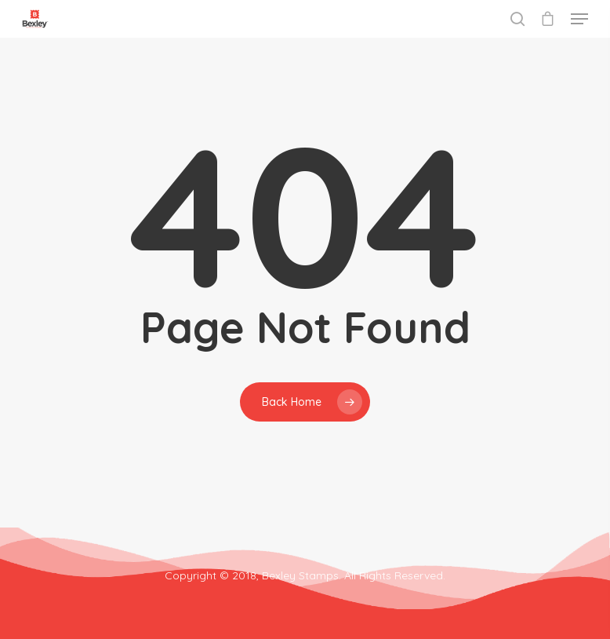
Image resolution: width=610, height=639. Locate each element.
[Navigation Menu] (579, 19)
